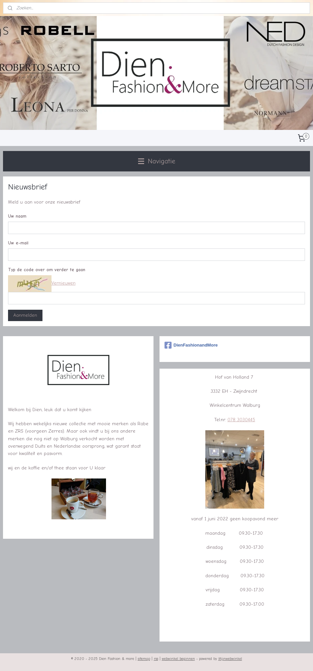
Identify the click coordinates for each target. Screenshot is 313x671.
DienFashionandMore (191, 345)
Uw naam (17, 216)
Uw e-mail (18, 243)
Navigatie (156, 161)
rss (156, 659)
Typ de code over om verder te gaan (46, 270)
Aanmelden (25, 315)
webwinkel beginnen (178, 659)
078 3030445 (241, 420)
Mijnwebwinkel (230, 659)
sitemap (144, 659)
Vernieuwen (63, 283)
